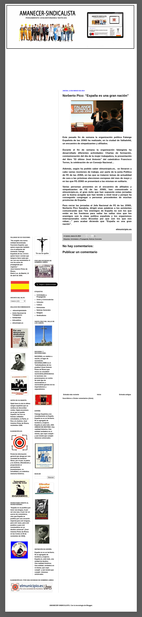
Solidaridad (16, 318)
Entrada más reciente (71, 394)
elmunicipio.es (124, 229)
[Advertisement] (48, 67)
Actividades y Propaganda (79, 239)
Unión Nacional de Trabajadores (19, 314)
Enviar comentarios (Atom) (83, 398)
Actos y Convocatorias (45, 300)
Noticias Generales (95, 239)
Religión (40, 313)
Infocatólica (16, 320)
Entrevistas (41, 307)
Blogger (89, 605)
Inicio (99, 394)
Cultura (39, 305)
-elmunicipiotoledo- (19, 310)
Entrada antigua (125, 394)
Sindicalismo (41, 315)
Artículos (40, 302)
